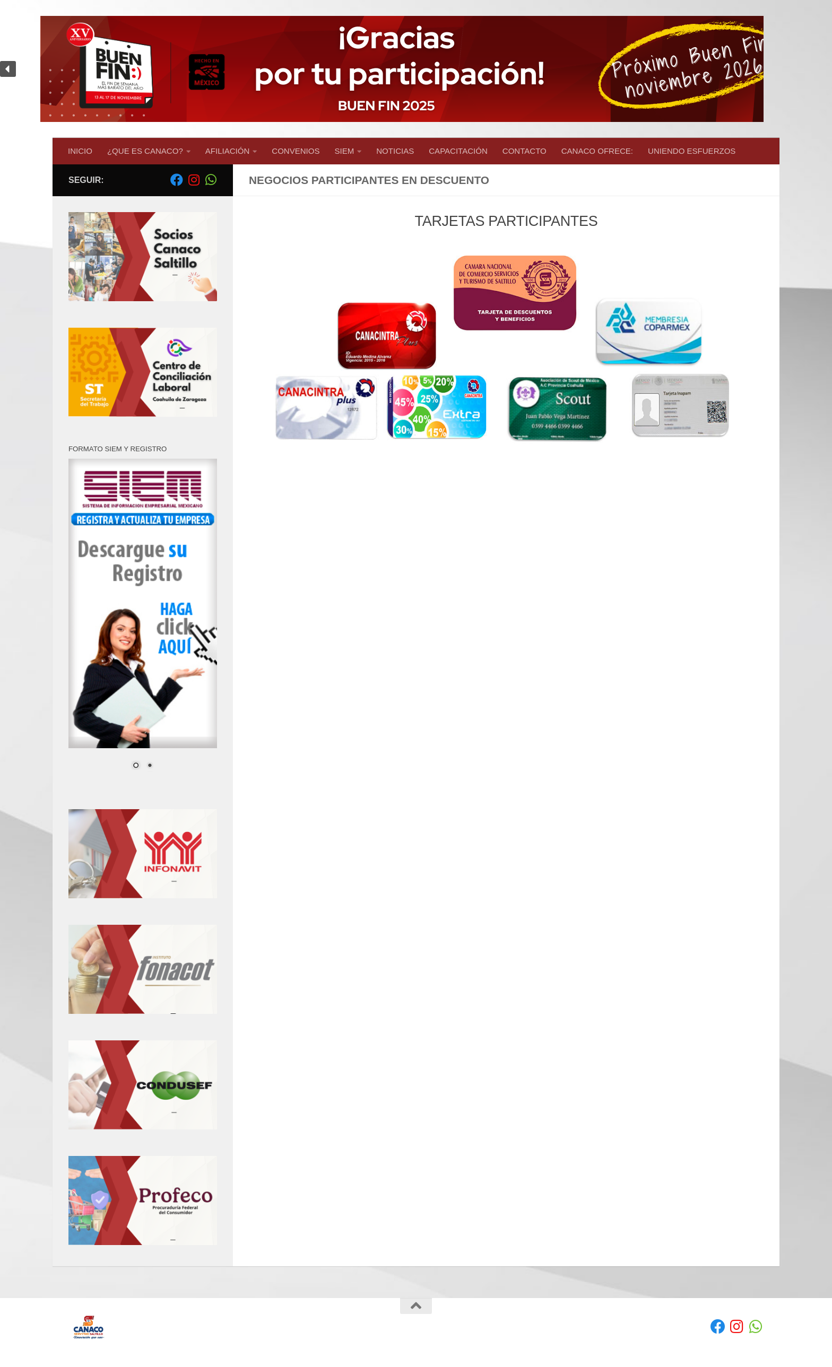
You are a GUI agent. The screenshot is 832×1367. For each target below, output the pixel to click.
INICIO (80, 150)
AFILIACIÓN (227, 150)
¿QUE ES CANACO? (145, 150)
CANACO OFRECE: (597, 150)
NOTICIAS (395, 150)
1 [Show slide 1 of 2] (136, 766)
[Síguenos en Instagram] (193, 179)
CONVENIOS (295, 150)
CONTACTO (524, 150)
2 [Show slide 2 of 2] (149, 766)
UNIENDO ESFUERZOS (691, 150)
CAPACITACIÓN (458, 150)
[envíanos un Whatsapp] (210, 179)
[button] (416, 69)
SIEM (344, 150)
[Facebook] (176, 179)
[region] (416, 69)
